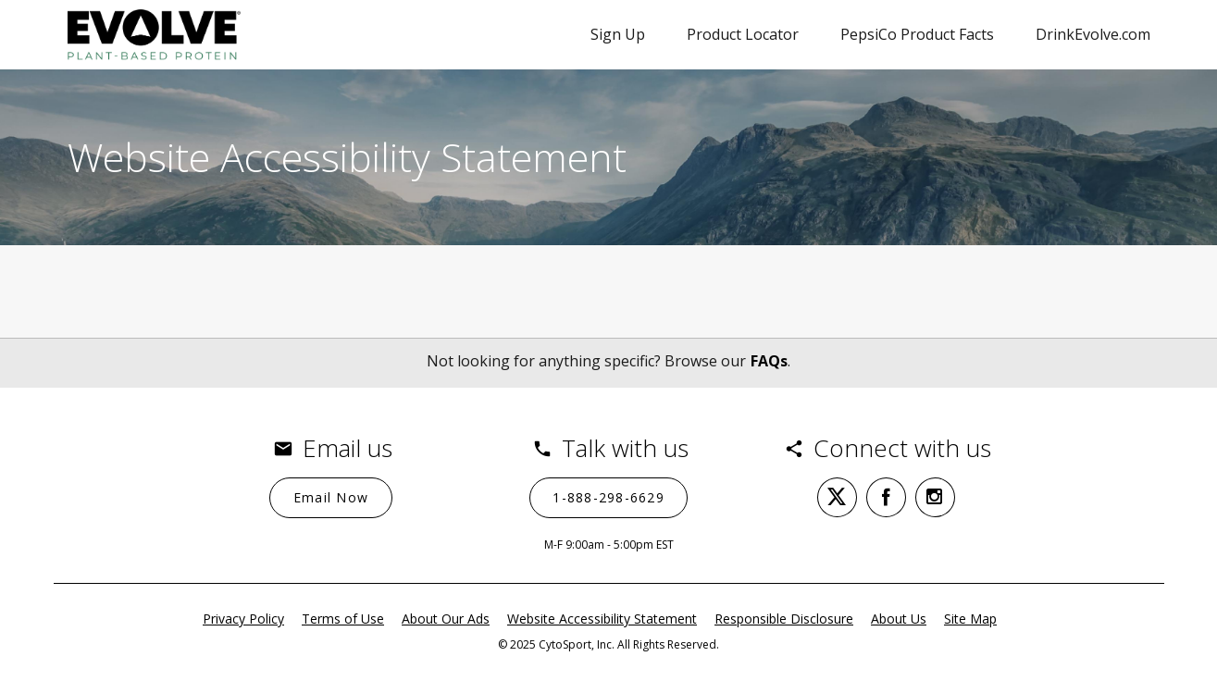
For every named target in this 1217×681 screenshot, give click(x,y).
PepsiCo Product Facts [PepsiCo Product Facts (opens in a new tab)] (917, 34)
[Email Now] (330, 497)
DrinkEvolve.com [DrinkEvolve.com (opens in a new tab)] (1093, 34)
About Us (898, 618)
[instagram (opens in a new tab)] (935, 497)
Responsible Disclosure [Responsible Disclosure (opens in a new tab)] (783, 618)
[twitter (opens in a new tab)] (837, 497)
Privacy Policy (243, 618)
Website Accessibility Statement (602, 618)
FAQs (769, 360)
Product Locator (743, 34)
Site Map (970, 618)
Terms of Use (343, 618)
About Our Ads (446, 618)
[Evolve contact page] (154, 34)
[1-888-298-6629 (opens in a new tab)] (609, 497)
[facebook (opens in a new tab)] (886, 497)
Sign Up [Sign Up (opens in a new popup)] (617, 34)
